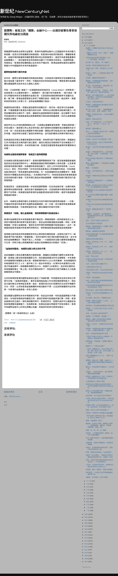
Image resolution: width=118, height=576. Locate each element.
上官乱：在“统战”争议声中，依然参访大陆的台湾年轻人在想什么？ (100, 465)
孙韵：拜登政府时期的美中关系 (97, 333)
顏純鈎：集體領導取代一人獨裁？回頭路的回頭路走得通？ (99, 227)
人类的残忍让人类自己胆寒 (95, 381)
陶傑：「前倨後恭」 (93, 168)
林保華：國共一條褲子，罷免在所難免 (99, 469)
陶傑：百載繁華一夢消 (94, 420)
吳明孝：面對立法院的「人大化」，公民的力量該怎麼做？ (99, 301)
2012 (86, 547)
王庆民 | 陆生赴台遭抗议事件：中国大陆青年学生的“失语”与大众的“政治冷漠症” (100, 400)
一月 (88, 510)
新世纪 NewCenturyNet (24, 11)
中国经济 (12, 323)
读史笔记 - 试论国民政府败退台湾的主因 (100, 305)
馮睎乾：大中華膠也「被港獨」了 (97, 316)
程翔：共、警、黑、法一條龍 (96, 430)
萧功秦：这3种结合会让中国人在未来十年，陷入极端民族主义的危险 (100, 186)
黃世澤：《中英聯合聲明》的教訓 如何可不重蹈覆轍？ (99, 434)
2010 (86, 553)
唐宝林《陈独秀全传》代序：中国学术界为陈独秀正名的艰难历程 (99, 377)
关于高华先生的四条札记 (94, 136)
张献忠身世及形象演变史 (94, 239)
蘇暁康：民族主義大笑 (94, 119)
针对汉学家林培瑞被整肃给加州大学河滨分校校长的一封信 (99, 286)
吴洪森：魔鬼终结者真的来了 (96, 78)
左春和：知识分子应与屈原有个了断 (98, 139)
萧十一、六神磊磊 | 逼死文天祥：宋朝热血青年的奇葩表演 (100, 132)
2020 (86, 523)
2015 (86, 538)
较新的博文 (9, 392)
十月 (88, 484)
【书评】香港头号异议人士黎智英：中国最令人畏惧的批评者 (99, 337)
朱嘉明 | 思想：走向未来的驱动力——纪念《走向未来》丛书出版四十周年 (100, 406)
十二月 (88, 45)
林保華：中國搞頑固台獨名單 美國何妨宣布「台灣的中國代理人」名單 (99, 329)
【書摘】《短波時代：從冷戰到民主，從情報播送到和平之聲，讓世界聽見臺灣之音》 (99, 215)
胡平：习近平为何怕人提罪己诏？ (97, 220)
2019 (86, 526)
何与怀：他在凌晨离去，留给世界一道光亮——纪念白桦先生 (99, 86)
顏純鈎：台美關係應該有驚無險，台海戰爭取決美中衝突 (99, 81)
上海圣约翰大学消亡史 (94, 267)
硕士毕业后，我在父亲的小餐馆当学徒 (99, 290)
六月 (88, 496)
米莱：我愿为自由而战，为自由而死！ (99, 452)
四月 (88, 502)
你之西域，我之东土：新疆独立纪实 (98, 298)
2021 (86, 520)
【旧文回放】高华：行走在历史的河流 (99, 270)
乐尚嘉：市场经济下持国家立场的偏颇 (99, 413)
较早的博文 (71, 392)
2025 (86, 40)
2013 (86, 544)
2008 (86, 558)
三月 (88, 504)
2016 (86, 535)
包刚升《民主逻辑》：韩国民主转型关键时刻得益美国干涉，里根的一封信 (99, 456)
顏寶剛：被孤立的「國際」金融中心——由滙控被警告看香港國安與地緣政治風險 (100, 362)
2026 (86, 37)
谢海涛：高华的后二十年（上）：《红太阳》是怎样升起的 (99, 252)
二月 (88, 507)
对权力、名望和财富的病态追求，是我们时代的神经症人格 (99, 448)
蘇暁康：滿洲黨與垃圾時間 (95, 231)
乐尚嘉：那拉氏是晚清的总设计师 (97, 65)
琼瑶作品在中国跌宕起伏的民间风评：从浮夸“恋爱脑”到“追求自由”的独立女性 (99, 386)
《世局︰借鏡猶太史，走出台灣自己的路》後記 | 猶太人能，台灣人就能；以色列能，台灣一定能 (100, 350)
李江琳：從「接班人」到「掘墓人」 (98, 62)
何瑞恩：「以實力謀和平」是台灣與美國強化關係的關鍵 (99, 372)
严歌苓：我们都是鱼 (93, 277)
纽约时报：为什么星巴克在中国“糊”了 (99, 395)
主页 (40, 392)
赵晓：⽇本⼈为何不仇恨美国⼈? (97, 410)
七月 (88, 493)
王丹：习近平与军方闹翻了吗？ (97, 264)
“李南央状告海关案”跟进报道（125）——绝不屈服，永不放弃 (98, 58)
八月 (88, 490)
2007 (86, 561)
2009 (86, 555)
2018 (86, 529)
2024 (86, 43)
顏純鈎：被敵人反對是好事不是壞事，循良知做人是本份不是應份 (99, 320)
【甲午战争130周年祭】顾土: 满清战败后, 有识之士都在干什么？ (99, 416)
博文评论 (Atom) (14, 396)
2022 (86, 517)
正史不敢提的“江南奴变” (94, 223)
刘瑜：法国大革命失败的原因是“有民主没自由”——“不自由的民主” (99, 461)
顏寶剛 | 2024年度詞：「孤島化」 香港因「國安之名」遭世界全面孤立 (99, 91)
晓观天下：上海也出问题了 (95, 346)
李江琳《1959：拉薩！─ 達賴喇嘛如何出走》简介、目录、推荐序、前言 (99, 110)
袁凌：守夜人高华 (92, 256)
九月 (88, 487)
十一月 (88, 481)
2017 (86, 532)
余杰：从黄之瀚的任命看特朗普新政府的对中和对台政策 (99, 281)
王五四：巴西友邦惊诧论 (94, 102)
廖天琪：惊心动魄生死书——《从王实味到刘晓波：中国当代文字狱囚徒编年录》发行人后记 (100, 97)
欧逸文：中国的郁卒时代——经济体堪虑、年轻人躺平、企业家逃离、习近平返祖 (99, 153)
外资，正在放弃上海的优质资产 (97, 313)
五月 (88, 499)
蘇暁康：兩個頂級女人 (94, 128)
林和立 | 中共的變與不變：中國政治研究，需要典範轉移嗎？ (99, 392)
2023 (86, 514)
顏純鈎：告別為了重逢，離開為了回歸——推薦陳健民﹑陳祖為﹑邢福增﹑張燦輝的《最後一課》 (99, 425)
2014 (86, 541)
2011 (86, 550)
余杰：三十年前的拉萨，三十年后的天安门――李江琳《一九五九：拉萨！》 (99, 123)
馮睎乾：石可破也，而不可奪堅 (97, 477)
